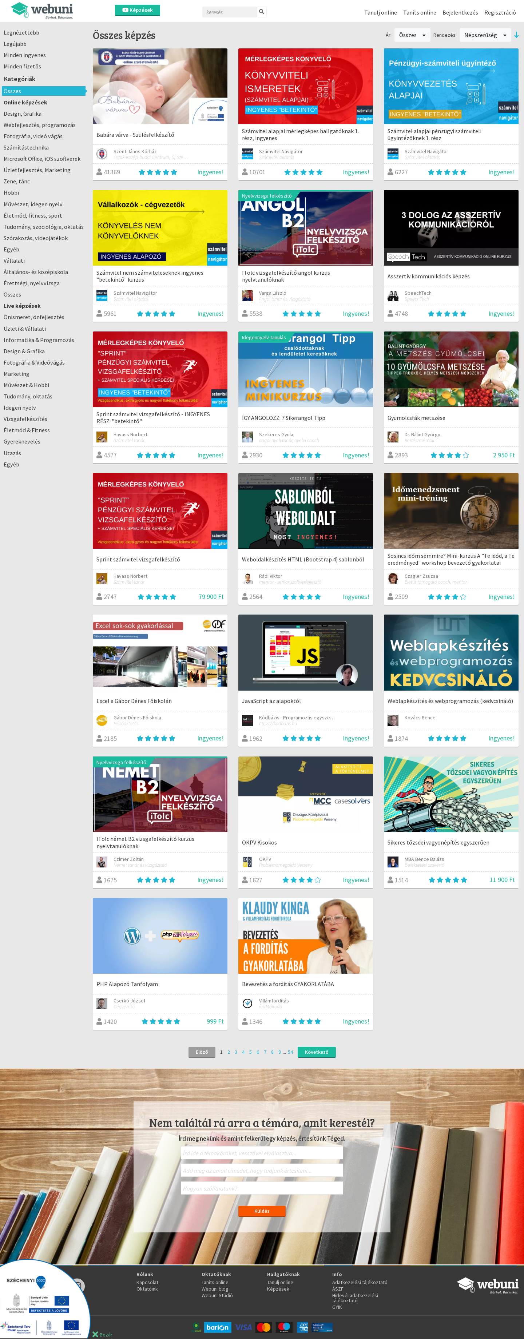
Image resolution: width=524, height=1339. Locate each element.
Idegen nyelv (20, 407)
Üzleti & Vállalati (25, 328)
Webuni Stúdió (217, 1295)
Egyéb (11, 249)
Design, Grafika (22, 113)
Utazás (12, 453)
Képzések (137, 10)
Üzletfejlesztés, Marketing (37, 170)
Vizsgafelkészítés (25, 418)
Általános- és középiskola (36, 271)
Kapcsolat (147, 1282)
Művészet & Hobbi (26, 385)
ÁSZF (338, 1289)
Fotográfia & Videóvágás (34, 362)
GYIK (337, 1307)
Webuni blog (215, 1289)
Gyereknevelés (22, 441)
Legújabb (15, 43)
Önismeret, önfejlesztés (34, 317)
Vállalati (14, 260)
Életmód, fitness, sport (33, 215)
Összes (12, 91)
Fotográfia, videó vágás (33, 136)
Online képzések (25, 102)
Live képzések (22, 305)
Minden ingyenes (25, 55)
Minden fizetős (22, 66)
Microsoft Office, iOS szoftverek (42, 158)
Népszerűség (485, 35)
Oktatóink (147, 1289)
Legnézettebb (21, 32)
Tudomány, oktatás (28, 396)
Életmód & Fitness (27, 430)
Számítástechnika (26, 147)
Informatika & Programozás (39, 339)
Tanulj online (380, 12)
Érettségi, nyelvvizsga (32, 283)
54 (290, 1052)
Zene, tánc (17, 181)
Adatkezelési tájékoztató (360, 1282)
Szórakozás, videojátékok (36, 238)
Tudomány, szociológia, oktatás (44, 226)
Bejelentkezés (460, 12)
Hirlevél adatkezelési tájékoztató (355, 1298)
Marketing (16, 373)
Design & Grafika (24, 351)
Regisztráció (500, 12)
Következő (317, 1052)
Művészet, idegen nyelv (33, 204)
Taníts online (419, 12)
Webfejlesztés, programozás (40, 124)
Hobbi (11, 192)
